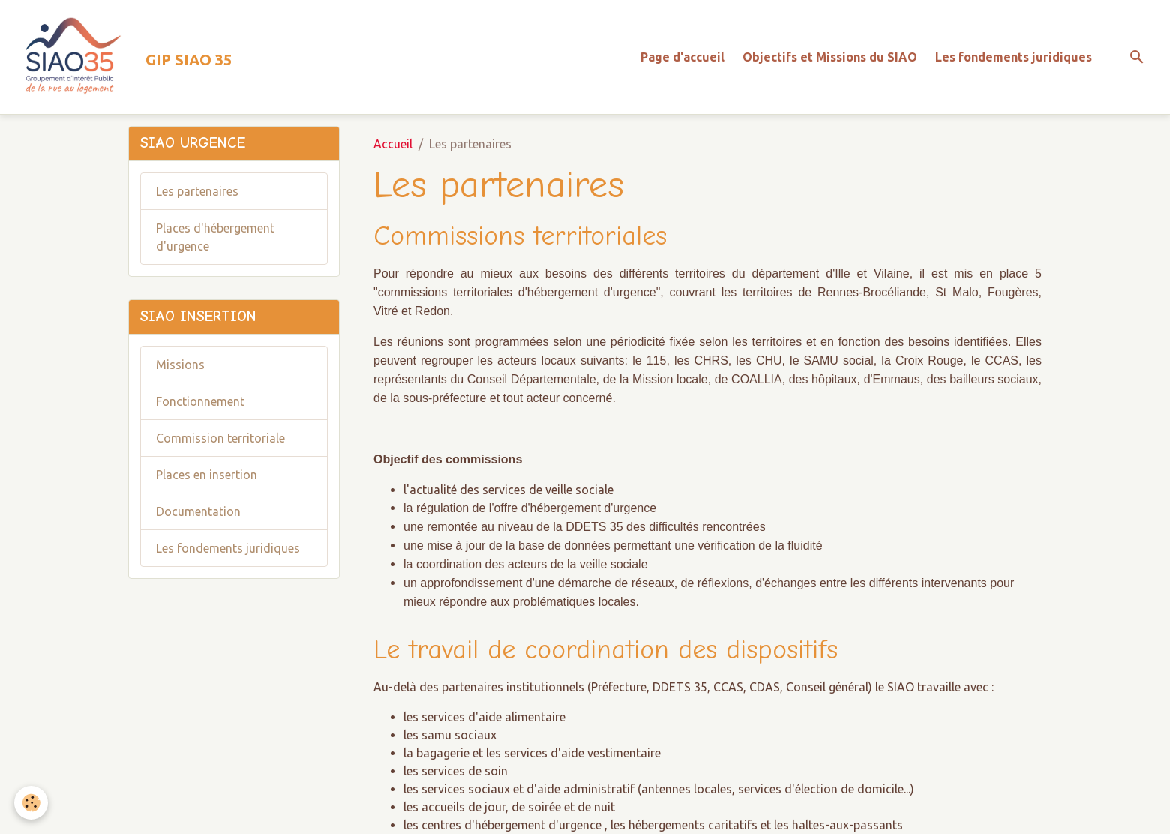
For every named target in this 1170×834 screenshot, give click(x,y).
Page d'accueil (682, 57)
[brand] (122, 57)
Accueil (393, 144)
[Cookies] (32, 803)
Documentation (198, 511)
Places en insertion (206, 475)
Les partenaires (197, 191)
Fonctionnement (200, 401)
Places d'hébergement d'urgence (215, 237)
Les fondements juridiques (1013, 57)
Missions (180, 364)
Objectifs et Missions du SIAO (829, 57)
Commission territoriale (220, 438)
